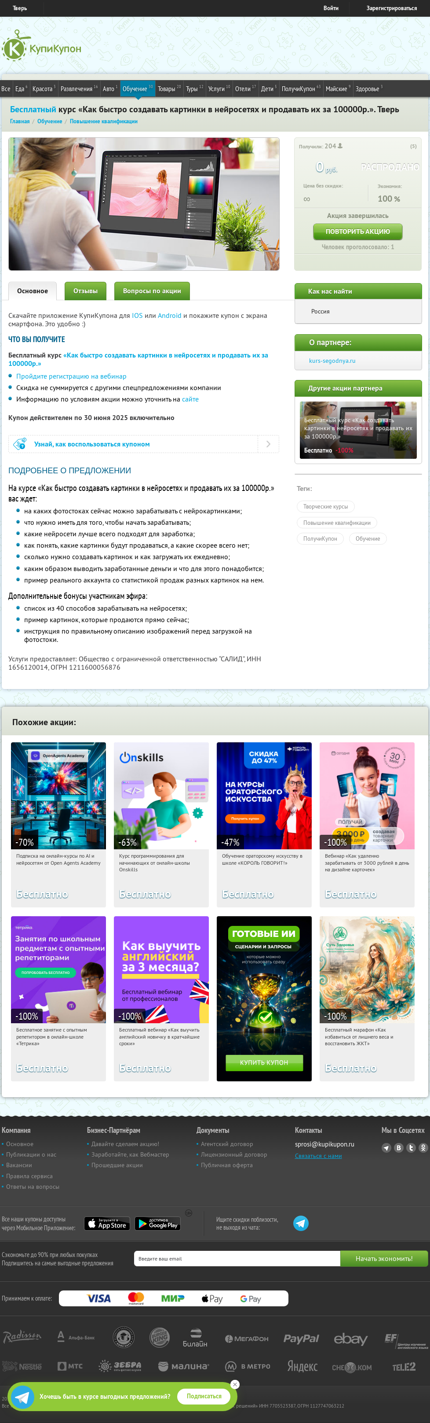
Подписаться (204, 1396)
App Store (107, 1224)
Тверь (20, 8)
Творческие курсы (325, 506)
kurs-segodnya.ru (332, 361)
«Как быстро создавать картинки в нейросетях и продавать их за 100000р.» (138, 359)
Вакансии (19, 1165)
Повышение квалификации (337, 522)
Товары (169, 88)
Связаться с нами (318, 1156)
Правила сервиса (29, 1176)
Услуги (219, 88)
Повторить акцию (358, 231)
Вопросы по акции (152, 290)
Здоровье (369, 88)
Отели (245, 88)
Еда (21, 88)
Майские (338, 88)
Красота (44, 88)
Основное (32, 290)
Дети (269, 88)
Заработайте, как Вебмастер (130, 1154)
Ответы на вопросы (32, 1187)
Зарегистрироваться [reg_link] (392, 8)
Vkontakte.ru (399, 1148)
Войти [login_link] (331, 8)
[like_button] (404, 146)
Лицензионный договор (234, 1154)
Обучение (138, 88)
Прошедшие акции (117, 1165)
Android (170, 315)
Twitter (411, 1148)
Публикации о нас (31, 1154)
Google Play (158, 1224)
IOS (138, 315)
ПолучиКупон (301, 88)
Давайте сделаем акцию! (125, 1144)
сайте (190, 398)
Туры (195, 88)
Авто (110, 88)
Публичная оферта (227, 1165)
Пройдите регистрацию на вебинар (71, 376)
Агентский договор (227, 1144)
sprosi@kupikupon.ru (324, 1144)
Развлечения (79, 88)
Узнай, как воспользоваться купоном (92, 444)
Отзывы (85, 290)
